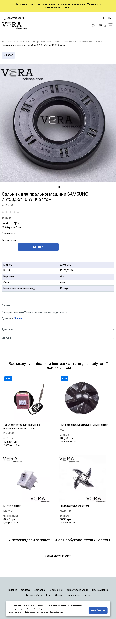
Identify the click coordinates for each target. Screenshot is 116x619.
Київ (48, 595)
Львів (87, 595)
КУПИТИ (38, 247)
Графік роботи (34, 595)
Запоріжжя (73, 595)
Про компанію (100, 590)
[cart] (100, 25)
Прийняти (98, 610)
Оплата (25, 590)
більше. (18, 318)
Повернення (56, 590)
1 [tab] (59, 187)
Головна (12, 590)
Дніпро (59, 595)
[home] (3, 41)
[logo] (30, 26)
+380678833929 (13, 18)
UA (110, 18)
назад (8, 55)
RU (104, 18)
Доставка (39, 590)
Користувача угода (77, 590)
